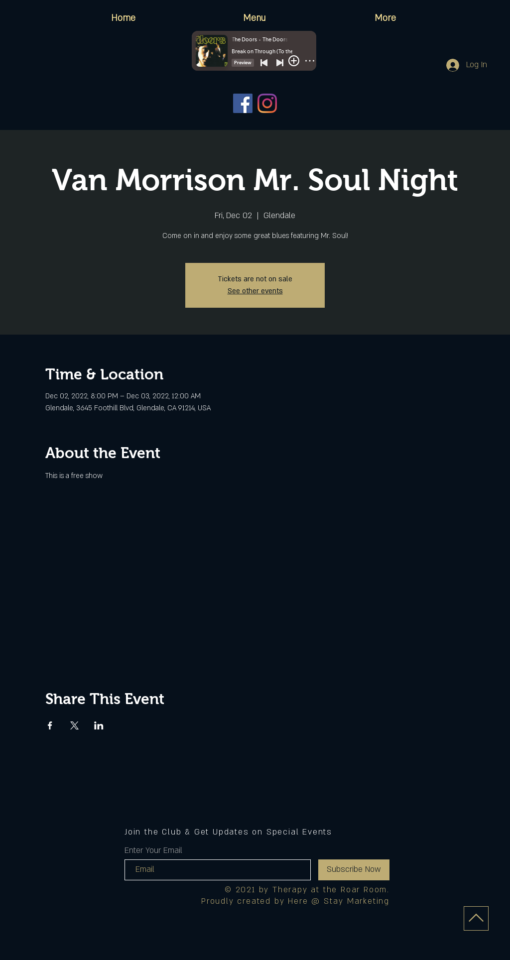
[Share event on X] (74, 725)
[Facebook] (243, 103)
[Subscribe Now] (353, 869)
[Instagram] (267, 103)
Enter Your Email (153, 850)
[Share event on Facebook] (50, 725)
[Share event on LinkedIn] (99, 725)
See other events (255, 291)
